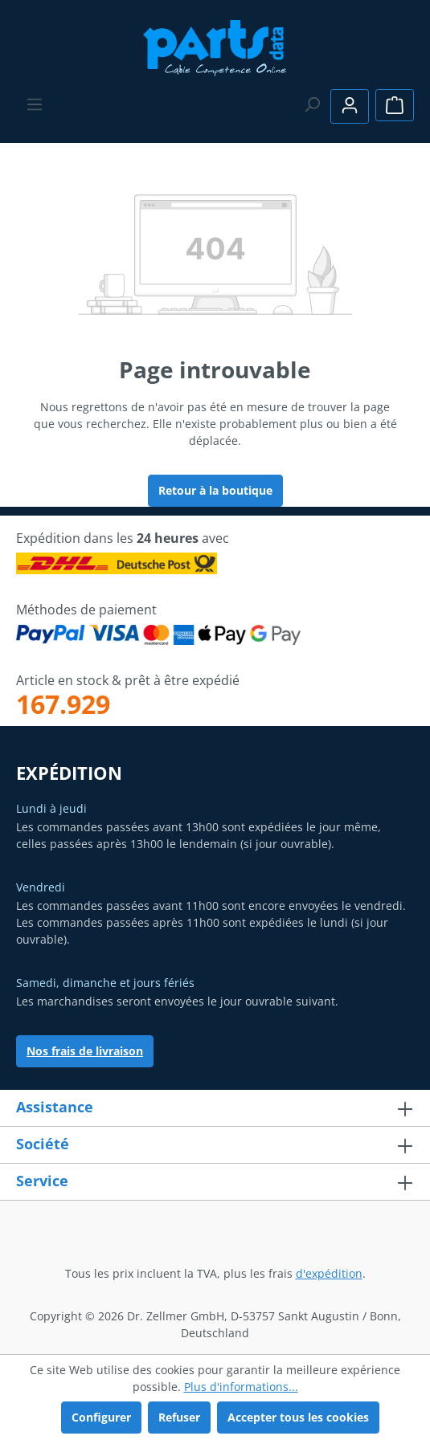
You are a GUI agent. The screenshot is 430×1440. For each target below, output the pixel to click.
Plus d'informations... (241, 1386)
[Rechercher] (311, 104)
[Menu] (34, 104)
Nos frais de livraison (85, 1051)
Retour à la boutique (215, 490)
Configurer (101, 1417)
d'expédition (329, 1273)
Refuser (179, 1417)
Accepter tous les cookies (298, 1417)
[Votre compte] (349, 106)
